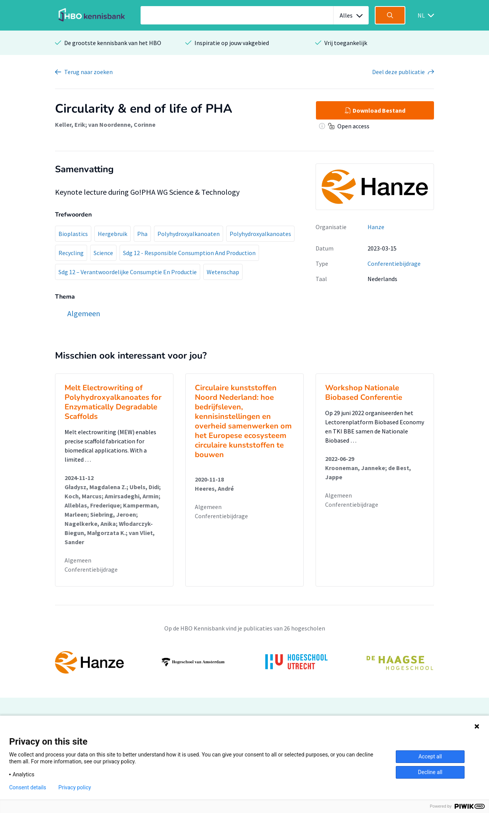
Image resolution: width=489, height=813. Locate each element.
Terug (88, 71)
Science (103, 253)
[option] (244, 662)
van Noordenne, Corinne (121, 124)
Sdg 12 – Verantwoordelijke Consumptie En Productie (127, 272)
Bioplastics (73, 234)
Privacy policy (74, 787)
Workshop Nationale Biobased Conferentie (363, 392)
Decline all (430, 772)
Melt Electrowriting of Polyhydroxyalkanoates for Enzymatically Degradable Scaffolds (113, 402)
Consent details (27, 787)
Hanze (376, 226)
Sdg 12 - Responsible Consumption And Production (189, 253)
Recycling (71, 253)
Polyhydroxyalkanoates (260, 234)
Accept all (430, 756)
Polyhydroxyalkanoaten (188, 234)
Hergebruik (112, 234)
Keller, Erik (70, 124)
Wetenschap (223, 272)
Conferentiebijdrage (394, 263)
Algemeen (78, 560)
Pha (142, 234)
